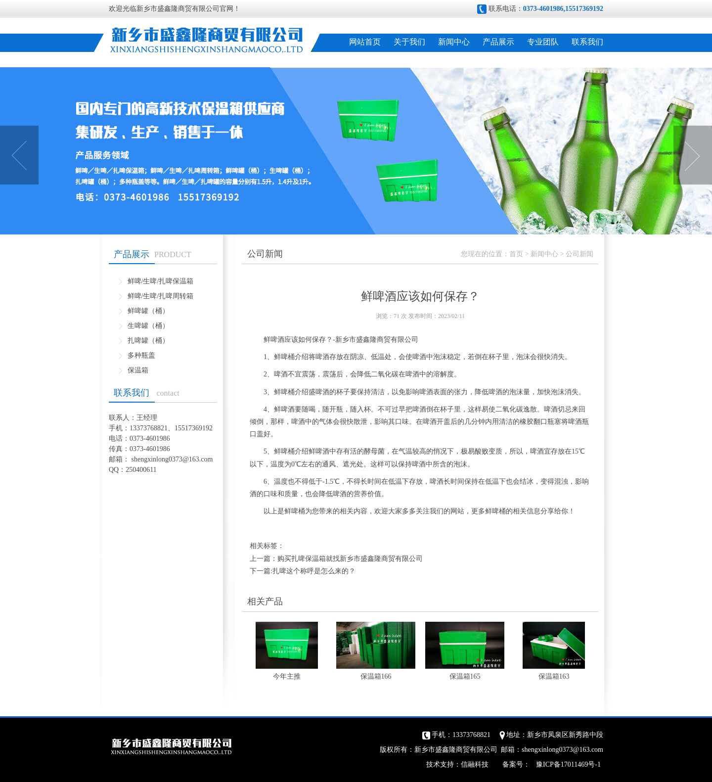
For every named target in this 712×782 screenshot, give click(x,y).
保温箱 (138, 370)
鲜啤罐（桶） (148, 311)
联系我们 (587, 42)
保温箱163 (554, 676)
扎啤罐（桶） (148, 340)
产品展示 (498, 42)
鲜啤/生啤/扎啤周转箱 (161, 296)
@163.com (197, 459)
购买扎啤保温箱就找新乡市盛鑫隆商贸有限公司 (350, 558)
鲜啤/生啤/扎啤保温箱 (161, 281)
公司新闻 (579, 254)
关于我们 (409, 42)
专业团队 (543, 42)
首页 (516, 254)
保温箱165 (465, 676)
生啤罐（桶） (148, 325)
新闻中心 (454, 42)
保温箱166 (376, 676)
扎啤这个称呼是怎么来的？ (314, 571)
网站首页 (365, 42)
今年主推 (287, 676)
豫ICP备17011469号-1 (568, 764)
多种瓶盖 (141, 355)
